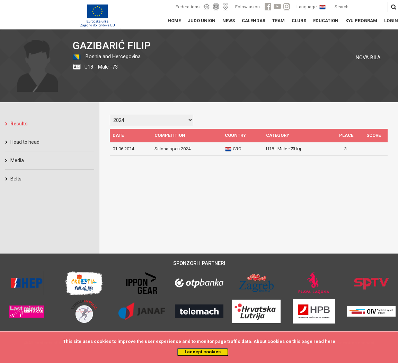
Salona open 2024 (172, 148)
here (330, 341)
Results (19, 123)
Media (17, 160)
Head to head (24, 142)
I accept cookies (203, 351)
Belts (15, 179)
